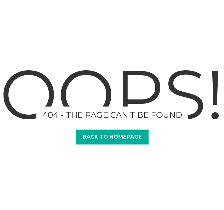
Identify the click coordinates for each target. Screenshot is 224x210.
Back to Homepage (112, 137)
